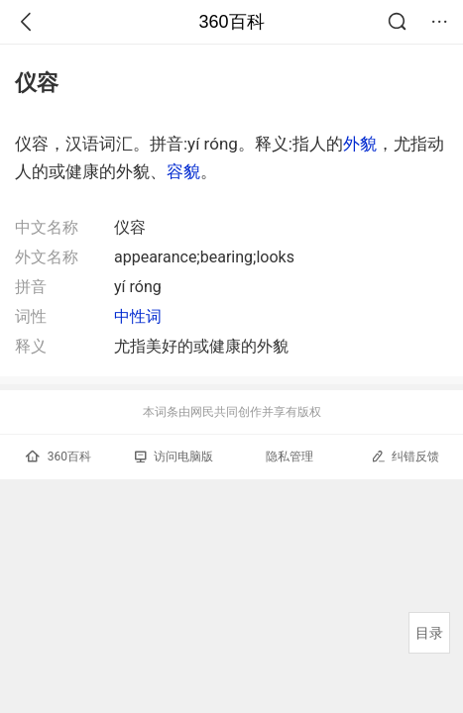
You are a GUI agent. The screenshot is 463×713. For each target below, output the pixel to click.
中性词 (138, 316)
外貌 (360, 143)
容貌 (183, 171)
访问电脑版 (174, 456)
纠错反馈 (405, 456)
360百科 (231, 22)
